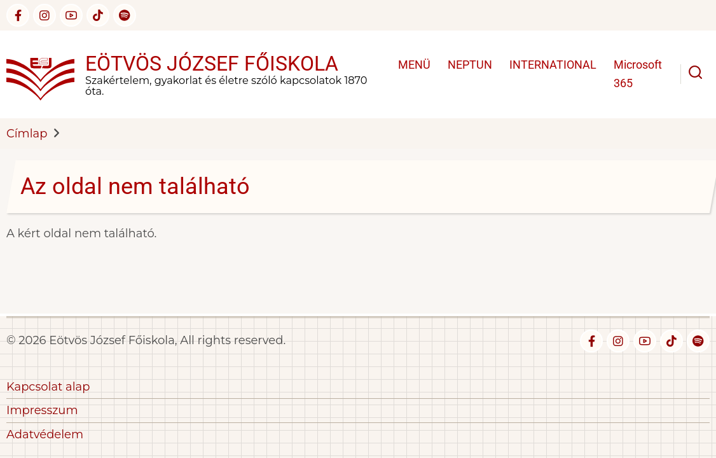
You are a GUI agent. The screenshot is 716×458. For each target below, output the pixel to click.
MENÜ (414, 64)
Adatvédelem (44, 434)
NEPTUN (470, 64)
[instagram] (44, 15)
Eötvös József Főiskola (211, 64)
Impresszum (42, 410)
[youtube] (71, 15)
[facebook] (17, 15)
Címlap (26, 134)
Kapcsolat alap (48, 387)
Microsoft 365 (638, 74)
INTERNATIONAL (552, 64)
